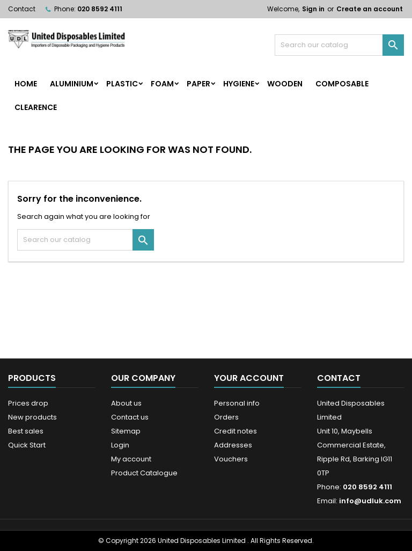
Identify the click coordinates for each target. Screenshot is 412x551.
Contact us (130, 417)
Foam (162, 83)
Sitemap (126, 431)
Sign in (313, 8)
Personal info (237, 403)
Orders (226, 417)
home (25, 83)
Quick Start (27, 445)
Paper (198, 83)
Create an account (369, 8)
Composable (342, 83)
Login (120, 445)
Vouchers (231, 459)
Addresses (233, 445)
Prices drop (28, 403)
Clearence (35, 107)
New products (32, 417)
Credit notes (235, 431)
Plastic (122, 83)
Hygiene (238, 83)
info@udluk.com (370, 501)
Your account (249, 378)
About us (126, 403)
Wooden (285, 83)
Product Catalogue (144, 473)
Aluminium (71, 83)
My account (131, 459)
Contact (21, 8)
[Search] (339, 45)
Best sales (25, 431)
